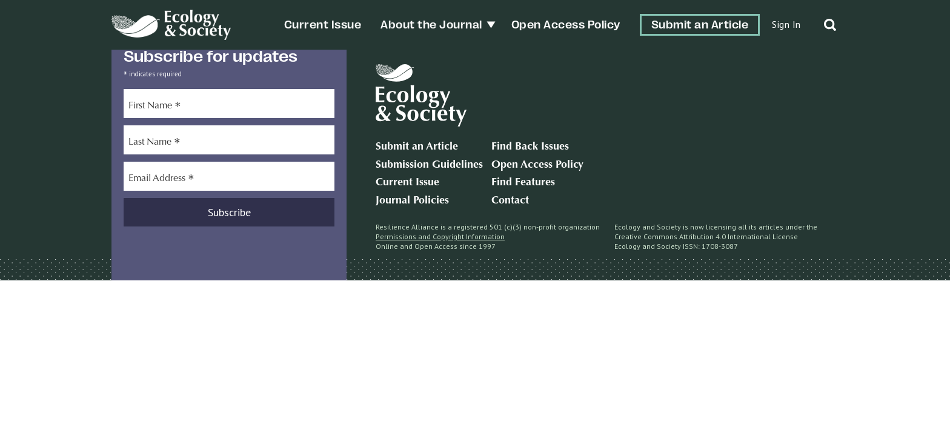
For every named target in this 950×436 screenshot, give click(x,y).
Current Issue (323, 25)
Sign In (786, 24)
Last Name (154, 143)
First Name (154, 107)
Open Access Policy (565, 25)
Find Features (523, 182)
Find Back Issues (530, 147)
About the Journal (431, 25)
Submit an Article (700, 25)
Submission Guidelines (429, 165)
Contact (510, 201)
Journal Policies (412, 201)
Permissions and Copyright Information (440, 236)
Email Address (161, 180)
